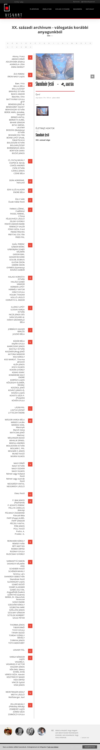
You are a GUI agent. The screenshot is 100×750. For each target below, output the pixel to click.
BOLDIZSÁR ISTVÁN (15, 142)
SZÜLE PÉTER (18, 618)
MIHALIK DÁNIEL (16, 440)
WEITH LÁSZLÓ (17, 694)
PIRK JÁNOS (19, 526)
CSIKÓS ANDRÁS (17, 165)
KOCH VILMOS (18, 367)
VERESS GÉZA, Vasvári (14, 674)
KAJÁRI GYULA (18, 343)
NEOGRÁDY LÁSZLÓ (15, 486)
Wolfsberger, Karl (16, 697)
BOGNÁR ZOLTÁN (16, 135)
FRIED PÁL (19, 237)
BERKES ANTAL (17, 117)
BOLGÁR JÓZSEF (17, 145)
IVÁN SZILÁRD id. (16, 317)
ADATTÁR (67, 85)
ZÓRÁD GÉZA (18, 711)
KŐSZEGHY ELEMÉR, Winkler (15, 383)
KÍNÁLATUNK (47, 9)
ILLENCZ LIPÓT (17, 307)
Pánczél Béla (18, 515)
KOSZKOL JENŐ (17, 387)
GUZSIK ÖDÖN (17, 262)
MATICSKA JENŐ (17, 432)
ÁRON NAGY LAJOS (15, 76)
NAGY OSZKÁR (17, 468)
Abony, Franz (18, 56)
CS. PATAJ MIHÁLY (16, 160)
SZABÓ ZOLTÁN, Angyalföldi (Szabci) (15, 590)
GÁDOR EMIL (18, 254)
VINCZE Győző (18, 682)
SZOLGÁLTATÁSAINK (62, 9)
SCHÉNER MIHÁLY (16, 571)
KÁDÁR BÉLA (18, 341)
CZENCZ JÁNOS (17, 170)
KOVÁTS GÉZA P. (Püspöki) (16, 396)
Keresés (76, 2)
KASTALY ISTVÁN (16, 349)
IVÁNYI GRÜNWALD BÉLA (15, 320)
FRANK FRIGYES (17, 232)
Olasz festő (19, 493)
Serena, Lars (18, 574)
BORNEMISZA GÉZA (15, 148)
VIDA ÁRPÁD (18, 679)
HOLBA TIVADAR (16, 294)
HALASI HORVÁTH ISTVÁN (16, 277)
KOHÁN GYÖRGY (16, 369)
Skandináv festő (17, 579)
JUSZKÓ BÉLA (18, 334)
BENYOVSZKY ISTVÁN (14, 109)
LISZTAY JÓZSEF (17, 410)
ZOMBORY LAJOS (16, 709)
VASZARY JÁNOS (17, 666)
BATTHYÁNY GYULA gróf (15, 100)
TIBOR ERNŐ (18, 627)
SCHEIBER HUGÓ (16, 568)
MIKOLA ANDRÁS (16, 443)
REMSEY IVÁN (18, 543)
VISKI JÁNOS (18, 685)
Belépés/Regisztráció (88, 2)
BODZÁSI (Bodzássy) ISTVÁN (15, 131)
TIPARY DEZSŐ (17, 632)
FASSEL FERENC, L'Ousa (17, 214)
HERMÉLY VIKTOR (16, 289)
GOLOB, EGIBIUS (16, 259)
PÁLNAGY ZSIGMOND (14, 513)
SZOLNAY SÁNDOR (16, 612)
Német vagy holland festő (15, 474)
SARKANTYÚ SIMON (15, 561)
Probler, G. (19, 534)
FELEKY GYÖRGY (17, 221)
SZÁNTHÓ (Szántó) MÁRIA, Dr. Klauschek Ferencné (14, 597)
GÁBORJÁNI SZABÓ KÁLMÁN (15, 250)
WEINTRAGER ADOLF (14, 692)
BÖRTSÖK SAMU (16, 150)
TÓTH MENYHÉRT (16, 643)
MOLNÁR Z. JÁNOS (16, 451)
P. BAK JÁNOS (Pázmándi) (18, 501)
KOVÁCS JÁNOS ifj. (16, 390)
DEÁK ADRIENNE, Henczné (16, 181)
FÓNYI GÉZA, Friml (16, 229)
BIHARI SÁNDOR (17, 122)
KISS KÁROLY (18, 357)
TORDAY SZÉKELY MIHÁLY (16, 636)
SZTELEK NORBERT (15, 615)
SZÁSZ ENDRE (18, 602)
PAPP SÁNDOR (17, 520)
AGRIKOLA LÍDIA (17, 64)
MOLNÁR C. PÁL (17, 448)
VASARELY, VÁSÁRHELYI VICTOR (15, 663)
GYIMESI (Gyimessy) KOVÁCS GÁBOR (15, 268)
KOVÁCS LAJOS (17, 393)
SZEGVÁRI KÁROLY (16, 604)
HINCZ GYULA (18, 292)
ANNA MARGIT (17, 67)
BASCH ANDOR (17, 94)
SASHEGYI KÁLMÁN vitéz (15, 564)
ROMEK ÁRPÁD (17, 548)
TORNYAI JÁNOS (17, 640)
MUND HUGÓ (18, 453)
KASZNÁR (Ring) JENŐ (14, 351)
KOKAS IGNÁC (18, 372)
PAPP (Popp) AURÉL (15, 518)
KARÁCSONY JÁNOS (15, 346)
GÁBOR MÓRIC (17, 246)
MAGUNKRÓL (77, 9)
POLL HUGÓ (18, 528)
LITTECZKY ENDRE (16, 412)
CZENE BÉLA (18, 173)
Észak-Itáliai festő (16, 201)
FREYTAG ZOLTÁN (16, 234)
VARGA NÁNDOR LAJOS (16, 658)
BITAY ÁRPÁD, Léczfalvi (18, 126)
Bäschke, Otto (18, 96)
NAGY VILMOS (18, 471)
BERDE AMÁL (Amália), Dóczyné (14, 113)
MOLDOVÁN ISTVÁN (15, 445)
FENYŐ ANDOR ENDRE (14, 224)
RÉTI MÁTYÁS (18, 546)
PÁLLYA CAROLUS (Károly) (16, 509)
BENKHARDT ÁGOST (15, 107)
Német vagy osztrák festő (15, 479)
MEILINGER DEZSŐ (16, 437)
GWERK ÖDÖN (18, 265)
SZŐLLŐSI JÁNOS (16, 610)
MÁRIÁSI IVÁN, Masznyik (17, 426)
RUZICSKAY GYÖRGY (15, 554)
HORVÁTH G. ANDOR (14, 300)
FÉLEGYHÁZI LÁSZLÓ (15, 218)
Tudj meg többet (52, 747)
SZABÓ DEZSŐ (18, 584)
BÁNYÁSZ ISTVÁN (16, 91)
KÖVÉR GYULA (18, 400)
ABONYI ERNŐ (18, 59)
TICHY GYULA (18, 630)
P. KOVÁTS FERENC (15, 505)
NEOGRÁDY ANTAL (15, 483)
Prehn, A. (20, 531)
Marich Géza (18, 430)
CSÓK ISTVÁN (18, 168)
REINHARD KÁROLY (15, 541)
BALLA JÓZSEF (18, 88)
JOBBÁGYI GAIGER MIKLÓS (16, 330)
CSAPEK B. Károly (16, 162)
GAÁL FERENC (18, 244)
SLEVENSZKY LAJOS (15, 582)
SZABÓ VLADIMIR (16, 587)
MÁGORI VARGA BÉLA (14, 419)
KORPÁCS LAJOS (17, 380)
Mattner (20, 435)
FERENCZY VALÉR (16, 226)
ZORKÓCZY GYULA (16, 714)
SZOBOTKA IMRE (16, 607)
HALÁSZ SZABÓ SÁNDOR (17, 282)
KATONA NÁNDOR (16, 354)
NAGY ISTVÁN (18, 466)
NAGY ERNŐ (18, 463)
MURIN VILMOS (17, 456)
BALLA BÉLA (18, 86)
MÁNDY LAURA (17, 422)
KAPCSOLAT (90, 9)
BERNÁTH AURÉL (16, 120)
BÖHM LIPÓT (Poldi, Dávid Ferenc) (15, 138)
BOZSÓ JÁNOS (18, 153)
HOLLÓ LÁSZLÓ (17, 297)
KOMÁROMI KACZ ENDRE (16, 376)
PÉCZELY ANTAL (17, 523)
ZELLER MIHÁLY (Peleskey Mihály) (16, 705)
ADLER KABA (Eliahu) (15, 61)
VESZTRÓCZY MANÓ (15, 677)
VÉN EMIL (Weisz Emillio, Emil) (16, 670)
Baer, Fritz (19, 83)
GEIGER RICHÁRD (16, 257)
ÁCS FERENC (18, 74)
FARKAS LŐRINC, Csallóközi (16, 209)
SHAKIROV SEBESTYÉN (14, 576)
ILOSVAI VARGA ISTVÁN (17, 310)
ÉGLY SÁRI (19, 199)
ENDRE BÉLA (18, 192)
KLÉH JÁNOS (18, 364)
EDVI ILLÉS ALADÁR (15, 189)
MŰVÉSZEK (34, 9)
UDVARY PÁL (18, 650)
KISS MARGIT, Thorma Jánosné (14, 360)
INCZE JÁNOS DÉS (16, 314)
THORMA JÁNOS (17, 624)
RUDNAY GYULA (17, 551)
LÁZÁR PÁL (19, 407)
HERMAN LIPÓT (17, 286)
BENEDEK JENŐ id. (16, 104)
